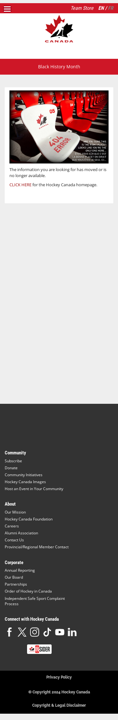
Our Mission (15, 512)
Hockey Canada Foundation (29, 519)
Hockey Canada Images (25, 481)
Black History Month (59, 67)
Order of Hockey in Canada (28, 591)
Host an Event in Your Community (34, 488)
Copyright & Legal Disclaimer (59, 705)
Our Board (14, 577)
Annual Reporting (20, 570)
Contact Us (14, 540)
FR (110, 8)
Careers (12, 526)
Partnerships (16, 584)
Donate (11, 468)
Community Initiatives (23, 474)
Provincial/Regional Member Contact (37, 547)
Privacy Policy (59, 677)
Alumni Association (21, 533)
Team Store (81, 8)
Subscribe (13, 461)
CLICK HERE (20, 185)
